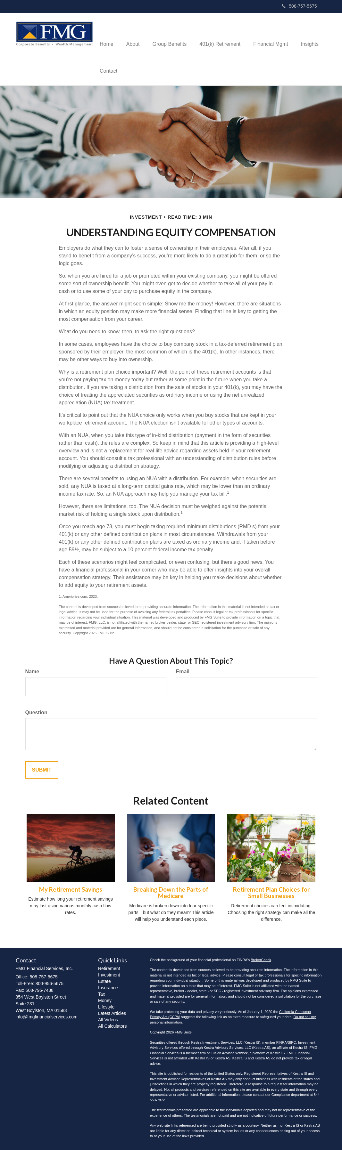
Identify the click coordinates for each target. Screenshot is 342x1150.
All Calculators (112, 1026)
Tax (101, 994)
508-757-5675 (299, 6)
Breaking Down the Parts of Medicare (170, 893)
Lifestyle (106, 1006)
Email (183, 671)
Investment (109, 974)
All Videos (108, 1019)
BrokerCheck (261, 960)
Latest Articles (112, 1013)
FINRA (281, 1042)
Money (105, 1000)
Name (32, 671)
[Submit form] (41, 770)
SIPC (292, 1042)
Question (36, 712)
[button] (133, 35)
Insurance (108, 987)
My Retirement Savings (70, 889)
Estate (104, 981)
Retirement (109, 968)
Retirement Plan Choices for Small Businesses (271, 893)
